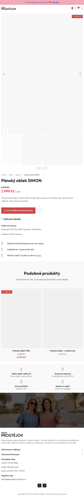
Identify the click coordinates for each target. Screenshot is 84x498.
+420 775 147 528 (9, 463)
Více (53, 2)
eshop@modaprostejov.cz (13, 479)
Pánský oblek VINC (21, 350)
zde (57, 2)
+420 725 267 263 (9, 467)
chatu (38, 255)
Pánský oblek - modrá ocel (62, 350)
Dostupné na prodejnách (19, 210)
